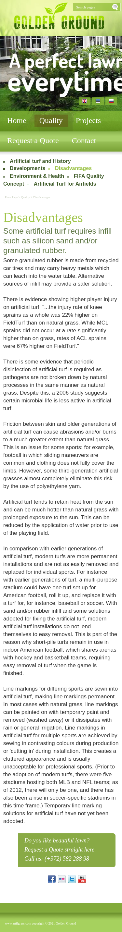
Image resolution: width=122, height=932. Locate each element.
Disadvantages (73, 168)
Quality (51, 120)
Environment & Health (37, 176)
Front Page (12, 197)
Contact (84, 140)
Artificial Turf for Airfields (65, 184)
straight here (79, 849)
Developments (27, 168)
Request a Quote (33, 140)
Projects (88, 120)
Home (16, 120)
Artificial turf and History (40, 161)
